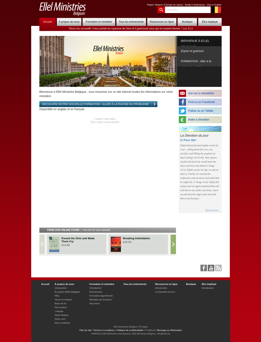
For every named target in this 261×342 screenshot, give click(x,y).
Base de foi (60, 303)
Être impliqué (210, 21)
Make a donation (198, 119)
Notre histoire (61, 315)
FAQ (57, 295)
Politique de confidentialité (129, 330)
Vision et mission (63, 299)
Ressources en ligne (162, 21)
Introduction (61, 288)
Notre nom (60, 319)
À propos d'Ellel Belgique (67, 292)
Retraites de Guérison (101, 299)
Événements (96, 292)
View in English (214, 4)
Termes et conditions (104, 330)
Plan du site (86, 330)
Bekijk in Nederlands (195, 4)
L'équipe (59, 311)
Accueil (47, 21)
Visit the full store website (96, 230)
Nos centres (61, 307)
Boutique (187, 21)
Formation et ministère (99, 21)
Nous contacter (62, 323)
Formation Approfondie (101, 295)
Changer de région (173, 4)
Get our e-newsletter (201, 93)
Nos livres (95, 303)
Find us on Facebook (201, 102)
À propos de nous (69, 21)
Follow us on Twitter (200, 110)
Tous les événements (131, 21)
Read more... (213, 210)
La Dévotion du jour (165, 292)
